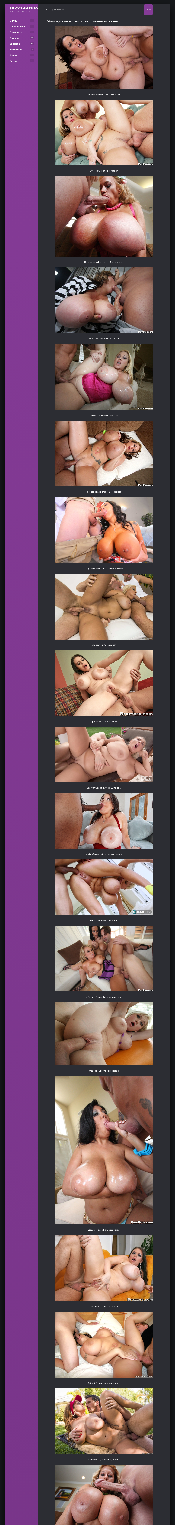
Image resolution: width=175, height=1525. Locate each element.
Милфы (14, 20)
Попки (13, 61)
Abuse (148, 10)
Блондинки (16, 32)
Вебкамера (16, 49)
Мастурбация (17, 26)
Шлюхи (14, 55)
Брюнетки (15, 43)
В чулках (14, 37)
